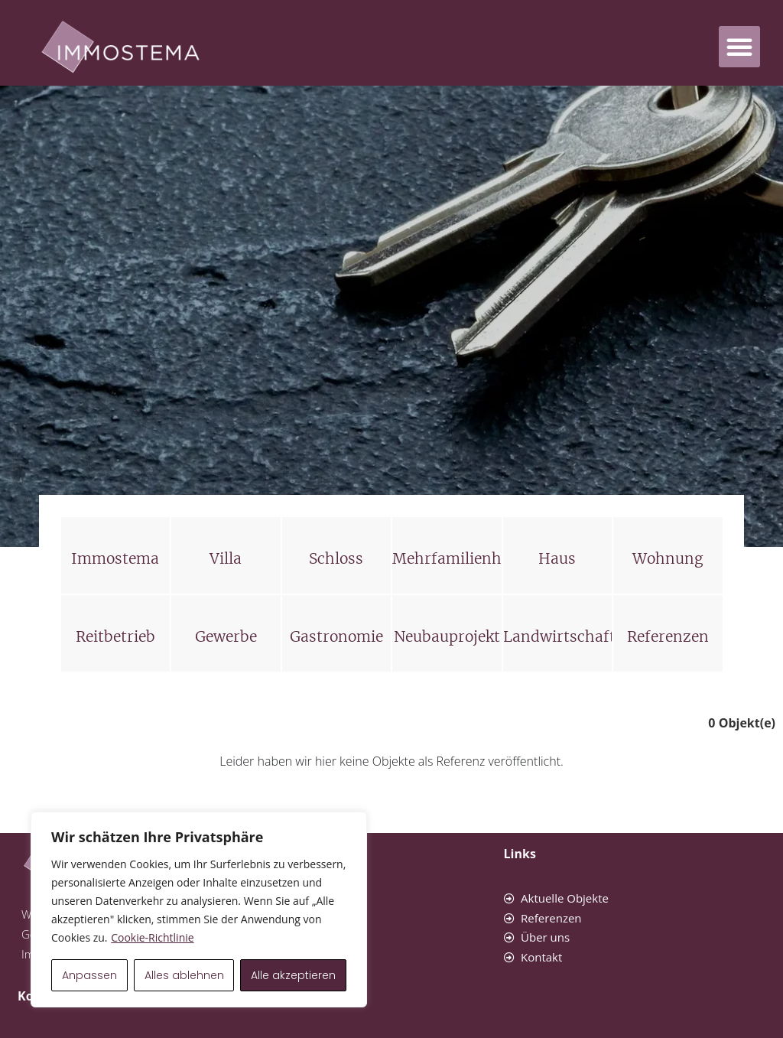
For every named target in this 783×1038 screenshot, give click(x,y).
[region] (199, 909)
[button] (739, 46)
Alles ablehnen (184, 975)
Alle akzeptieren (293, 975)
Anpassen (89, 975)
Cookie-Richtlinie (152, 937)
